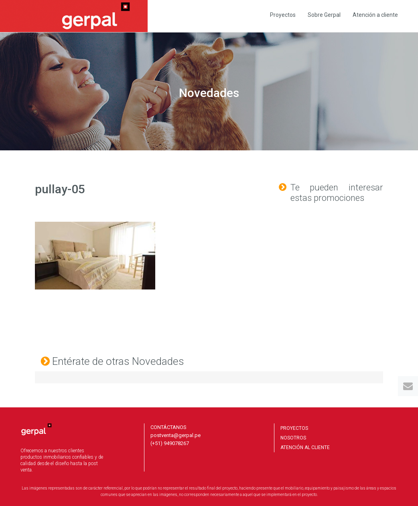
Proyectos (283, 15)
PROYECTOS (294, 428)
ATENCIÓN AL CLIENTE (305, 447)
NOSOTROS (293, 438)
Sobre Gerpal (324, 15)
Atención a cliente (375, 15)
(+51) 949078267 (169, 443)
